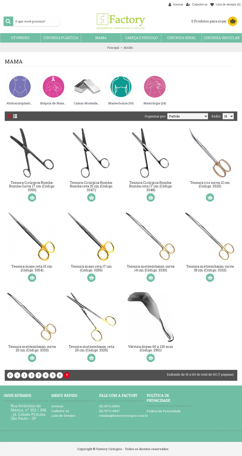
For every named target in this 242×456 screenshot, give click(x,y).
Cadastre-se (60, 411)
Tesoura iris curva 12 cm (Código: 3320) (210, 184)
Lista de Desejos (63, 415)
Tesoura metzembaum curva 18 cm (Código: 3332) (210, 268)
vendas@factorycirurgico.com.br (121, 415)
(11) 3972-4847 (109, 411)
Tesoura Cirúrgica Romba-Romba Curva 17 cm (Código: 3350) (32, 186)
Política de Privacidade (164, 411)
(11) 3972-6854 (109, 406)
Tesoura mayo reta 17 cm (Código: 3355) (91, 268)
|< (10, 375)
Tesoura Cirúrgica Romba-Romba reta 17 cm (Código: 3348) (151, 186)
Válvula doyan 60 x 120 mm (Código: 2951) (150, 348)
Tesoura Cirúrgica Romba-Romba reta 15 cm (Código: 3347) (91, 186)
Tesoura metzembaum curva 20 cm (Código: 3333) (32, 348)
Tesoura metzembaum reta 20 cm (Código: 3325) (91, 348)
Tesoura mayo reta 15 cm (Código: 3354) (32, 268)
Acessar (57, 406)
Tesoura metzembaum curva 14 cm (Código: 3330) (150, 268)
